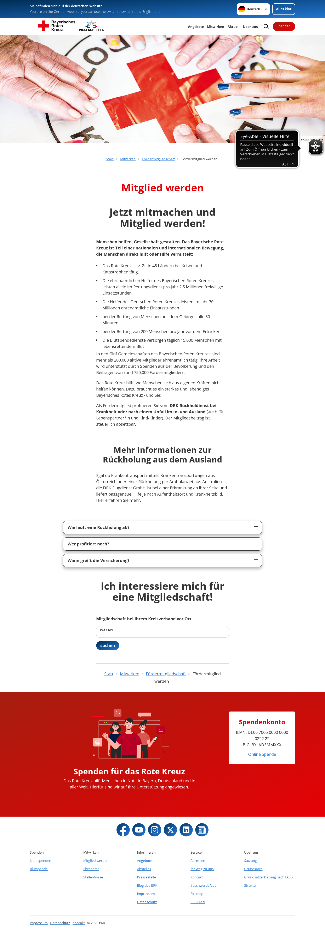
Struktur (250, 885)
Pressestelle (146, 877)
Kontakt (196, 877)
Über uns (250, 26)
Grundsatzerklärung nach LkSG (268, 877)
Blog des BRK (147, 885)
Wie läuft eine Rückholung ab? (99, 527)
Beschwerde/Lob (203, 885)
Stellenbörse (93, 877)
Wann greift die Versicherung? (99, 560)
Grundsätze (253, 869)
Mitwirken (215, 26)
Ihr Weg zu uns (202, 869)
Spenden (284, 26)
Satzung (250, 860)
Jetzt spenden (40, 860)
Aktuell (234, 26)
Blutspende (39, 869)
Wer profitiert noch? (88, 544)
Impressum (146, 893)
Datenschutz (147, 902)
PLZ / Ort (106, 630)
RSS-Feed (197, 902)
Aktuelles (144, 869)
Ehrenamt (91, 869)
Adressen (197, 860)
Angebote (196, 26)
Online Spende (262, 754)
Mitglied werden (95, 860)
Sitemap (196, 893)
